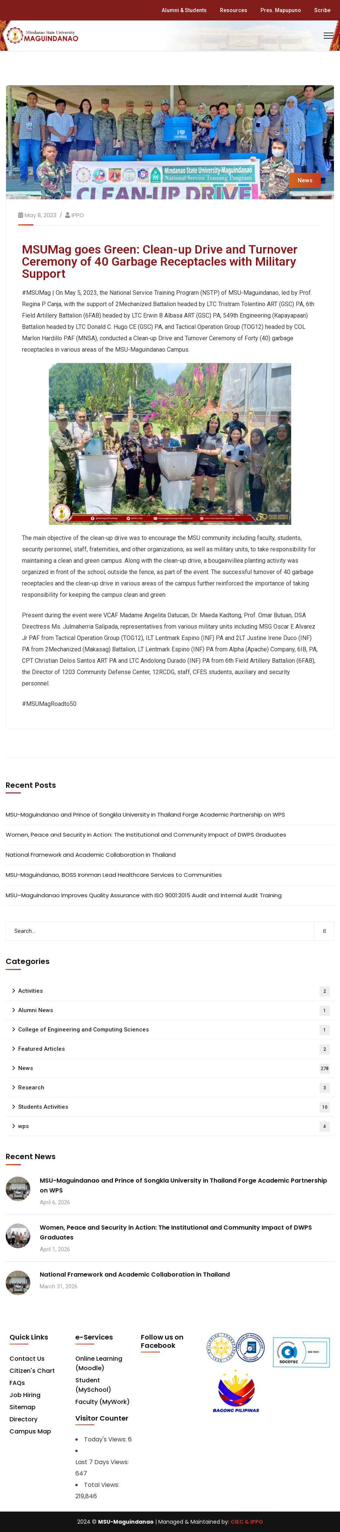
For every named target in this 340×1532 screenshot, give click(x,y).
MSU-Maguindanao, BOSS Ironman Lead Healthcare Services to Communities (114, 875)
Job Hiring (25, 1395)
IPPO (78, 215)
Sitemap (22, 1407)
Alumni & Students (184, 10)
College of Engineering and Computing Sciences (174, 1030)
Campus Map (30, 1431)
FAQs (17, 1383)
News (305, 180)
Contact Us (27, 1358)
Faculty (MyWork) (102, 1401)
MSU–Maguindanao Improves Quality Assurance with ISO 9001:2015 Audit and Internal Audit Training (144, 895)
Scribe (322, 10)
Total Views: (102, 1484)
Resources (233, 10)
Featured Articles (174, 1049)
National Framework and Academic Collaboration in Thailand (91, 855)
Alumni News (174, 1011)
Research (174, 1088)
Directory (23, 1419)
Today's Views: (106, 1439)
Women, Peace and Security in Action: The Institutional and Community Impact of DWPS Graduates (146, 835)
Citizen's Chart (32, 1370)
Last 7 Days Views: (102, 1462)
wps (174, 1127)
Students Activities (174, 1107)
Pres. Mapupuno (280, 10)
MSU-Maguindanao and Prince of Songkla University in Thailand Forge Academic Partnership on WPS (145, 814)
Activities (174, 991)
